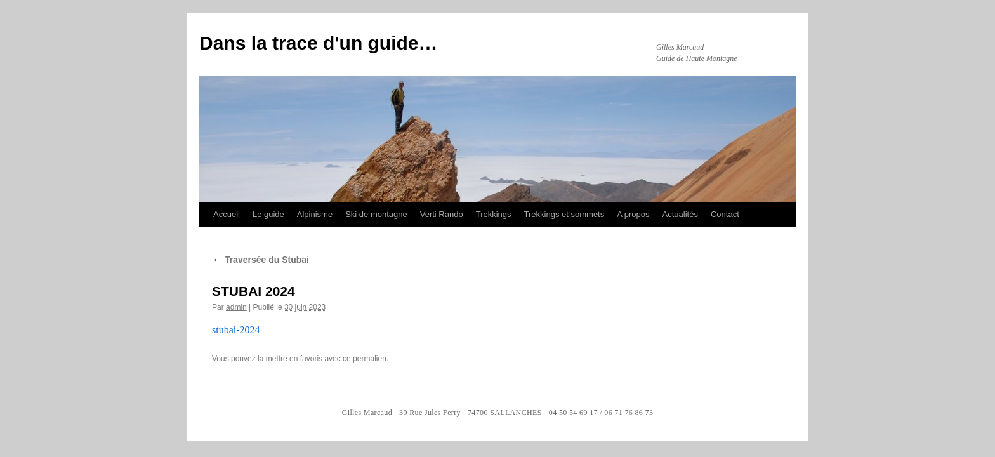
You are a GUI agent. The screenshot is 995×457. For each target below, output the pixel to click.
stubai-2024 (236, 329)
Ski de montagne (376, 214)
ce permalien (364, 358)
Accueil (226, 214)
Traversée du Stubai (260, 260)
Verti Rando (441, 214)
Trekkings (493, 214)
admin (236, 307)
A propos (633, 214)
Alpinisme (315, 214)
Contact (725, 214)
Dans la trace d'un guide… (318, 42)
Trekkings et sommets (564, 214)
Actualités (680, 214)
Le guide (268, 214)
